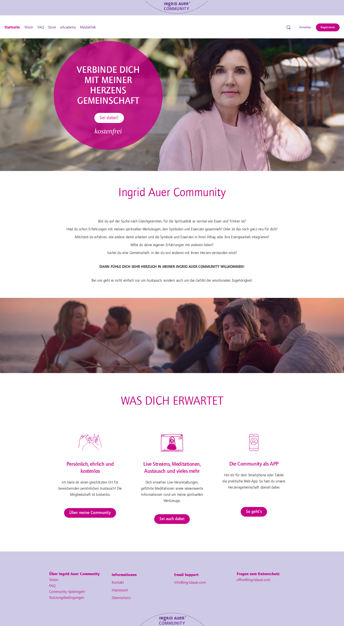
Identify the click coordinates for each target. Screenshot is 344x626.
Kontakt (118, 583)
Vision (53, 580)
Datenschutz (121, 598)
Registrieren (328, 27)
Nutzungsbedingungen (66, 598)
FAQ (52, 586)
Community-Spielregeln (67, 592)
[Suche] (288, 27)
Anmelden (305, 27)
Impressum (120, 590)
